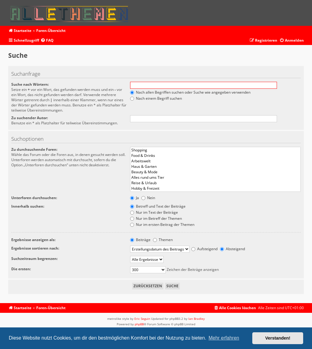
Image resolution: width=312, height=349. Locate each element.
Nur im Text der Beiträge (154, 212)
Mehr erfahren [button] (223, 337)
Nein (148, 197)
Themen (163, 239)
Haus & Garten (215, 166)
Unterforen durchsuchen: (34, 197)
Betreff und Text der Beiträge (158, 206)
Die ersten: (21, 268)
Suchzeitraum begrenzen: (34, 258)
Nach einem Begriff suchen (156, 98)
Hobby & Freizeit (215, 188)
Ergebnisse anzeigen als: (33, 239)
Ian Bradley (196, 318)
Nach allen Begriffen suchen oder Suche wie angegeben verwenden (190, 92)
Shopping (215, 150)
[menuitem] (47, 40)
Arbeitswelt (215, 161)
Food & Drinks (215, 155)
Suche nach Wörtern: (30, 84)
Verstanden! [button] (277, 338)
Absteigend (232, 248)
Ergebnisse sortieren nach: (35, 248)
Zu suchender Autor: (29, 117)
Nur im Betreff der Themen (156, 218)
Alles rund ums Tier (215, 177)
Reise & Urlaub (215, 183)
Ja (134, 197)
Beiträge (140, 239)
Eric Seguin (142, 318)
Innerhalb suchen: (27, 206)
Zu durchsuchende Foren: (34, 149)
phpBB (139, 324)
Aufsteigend (204, 248)
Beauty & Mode (215, 172)
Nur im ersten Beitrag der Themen (162, 224)
